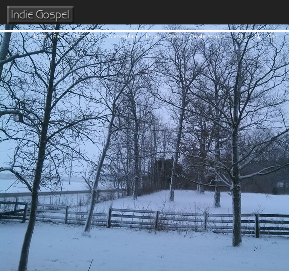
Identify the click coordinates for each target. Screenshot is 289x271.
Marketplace (125, 35)
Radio (61, 35)
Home (40, 35)
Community (89, 35)
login (241, 36)
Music (154, 35)
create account (208, 36)
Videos (176, 35)
